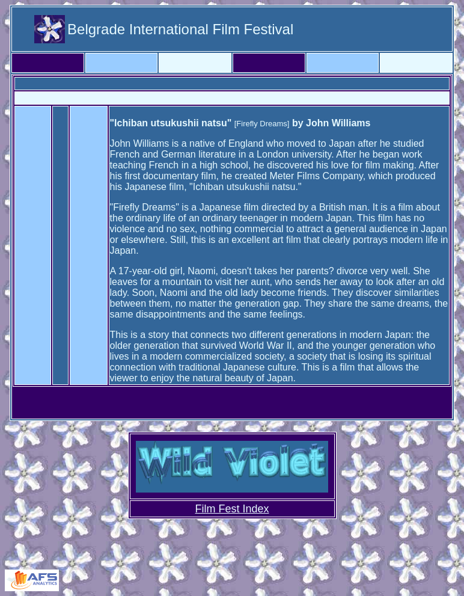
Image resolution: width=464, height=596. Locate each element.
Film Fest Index (232, 509)
